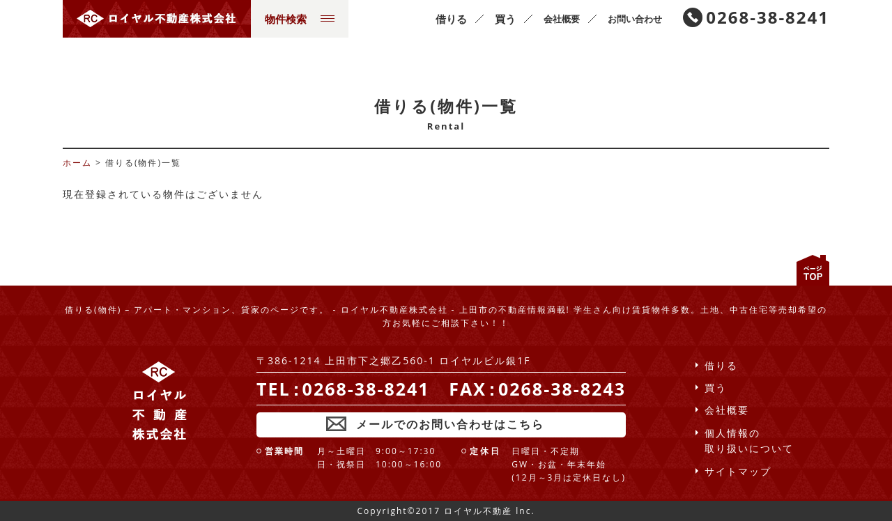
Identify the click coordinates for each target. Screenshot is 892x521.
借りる (451, 19)
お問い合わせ (635, 19)
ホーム (77, 163)
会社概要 (562, 19)
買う (505, 19)
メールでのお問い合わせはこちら (450, 424)
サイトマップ (738, 471)
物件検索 (299, 19)
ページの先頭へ (813, 270)
